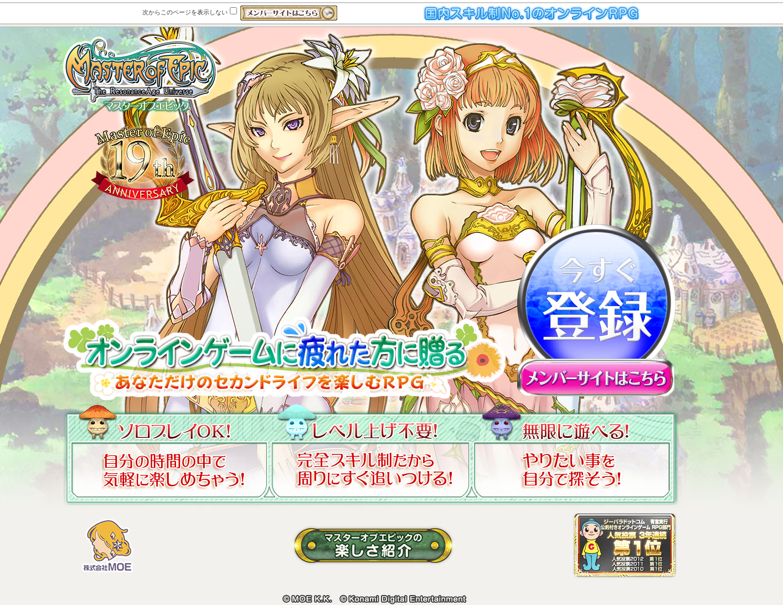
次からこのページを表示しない (189, 12)
